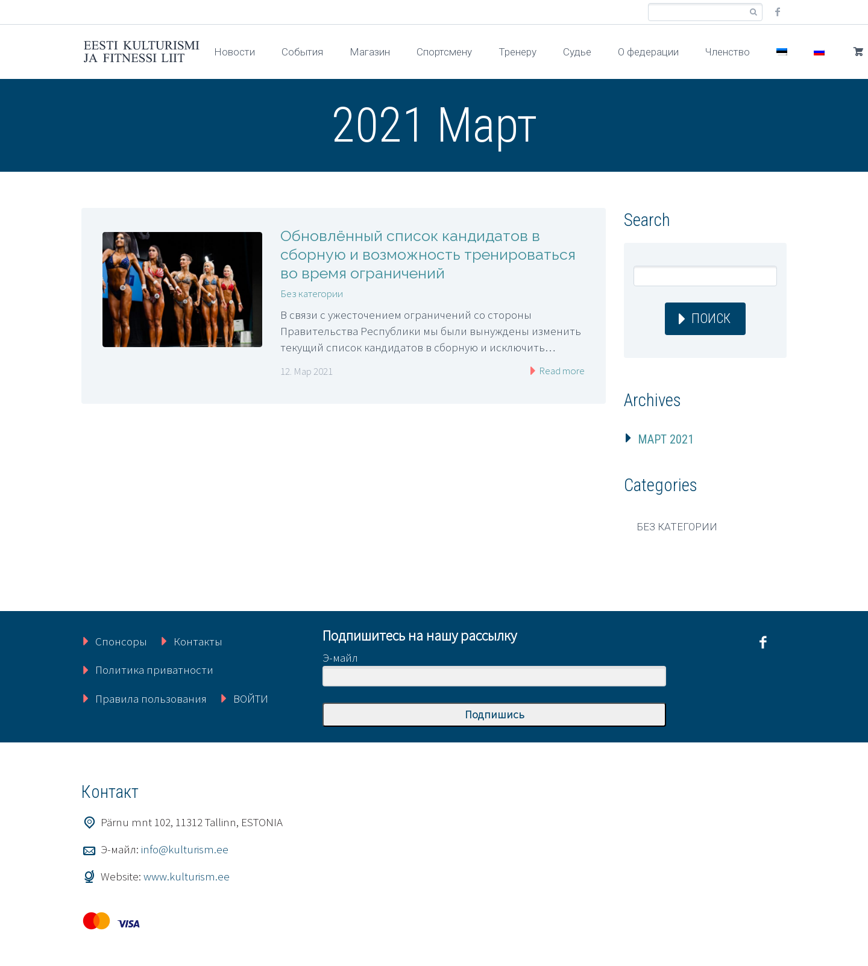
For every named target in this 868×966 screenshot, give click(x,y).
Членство (727, 52)
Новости (234, 52)
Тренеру (517, 52)
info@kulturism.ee (184, 849)
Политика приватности (154, 669)
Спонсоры (121, 641)
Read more (561, 370)
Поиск (711, 318)
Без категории (311, 293)
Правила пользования (151, 698)
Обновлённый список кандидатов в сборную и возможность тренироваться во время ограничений (428, 254)
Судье (577, 52)
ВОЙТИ (250, 698)
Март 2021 (666, 439)
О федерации (648, 52)
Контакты (198, 641)
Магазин (370, 52)
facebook (778, 12)
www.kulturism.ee (186, 876)
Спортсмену (444, 52)
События (302, 52)
